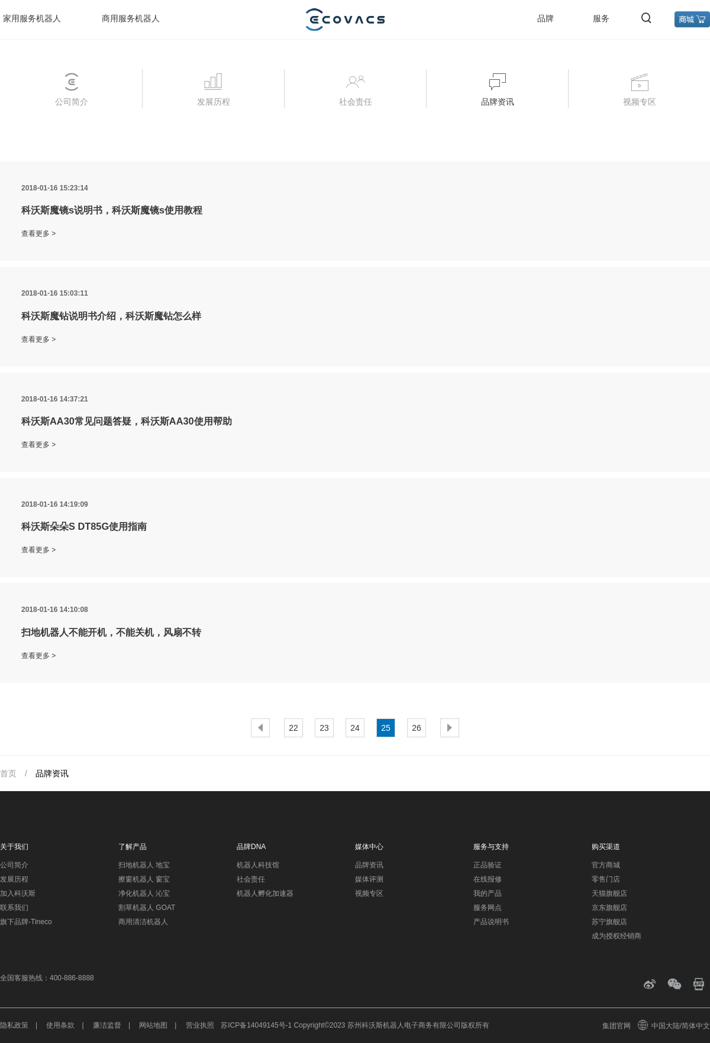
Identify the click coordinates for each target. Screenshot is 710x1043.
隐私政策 (14, 1025)
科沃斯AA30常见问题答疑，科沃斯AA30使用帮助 (126, 421)
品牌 (545, 18)
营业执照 (200, 1025)
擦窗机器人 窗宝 (144, 879)
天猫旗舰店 (609, 893)
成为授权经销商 (616, 936)
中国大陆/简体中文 (674, 1026)
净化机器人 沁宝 (144, 893)
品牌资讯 (369, 865)
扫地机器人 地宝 (144, 865)
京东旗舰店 (609, 907)
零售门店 (606, 879)
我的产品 (487, 893)
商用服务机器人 (131, 18)
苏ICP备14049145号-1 (256, 1025)
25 (385, 728)
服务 (601, 18)
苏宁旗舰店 (609, 922)
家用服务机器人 (32, 18)
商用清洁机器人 (143, 922)
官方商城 (606, 865)
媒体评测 (369, 879)
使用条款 (60, 1025)
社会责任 (251, 879)
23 (324, 728)
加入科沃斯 (18, 893)
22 (293, 728)
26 (416, 728)
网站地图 (153, 1025)
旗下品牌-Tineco (26, 922)
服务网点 (487, 907)
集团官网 (616, 1026)
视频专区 (369, 893)
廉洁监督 (107, 1025)
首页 (8, 773)
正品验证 (487, 865)
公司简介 (14, 865)
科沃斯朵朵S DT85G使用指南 (84, 526)
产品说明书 (491, 922)
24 (355, 728)
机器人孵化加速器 (265, 893)
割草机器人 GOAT (146, 907)
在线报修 (487, 879)
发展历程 (14, 879)
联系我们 (14, 907)
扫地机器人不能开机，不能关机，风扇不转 (111, 632)
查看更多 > (38, 233)
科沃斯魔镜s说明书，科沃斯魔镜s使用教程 (111, 210)
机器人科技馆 (258, 865)
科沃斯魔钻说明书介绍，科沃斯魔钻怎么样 (111, 315)
